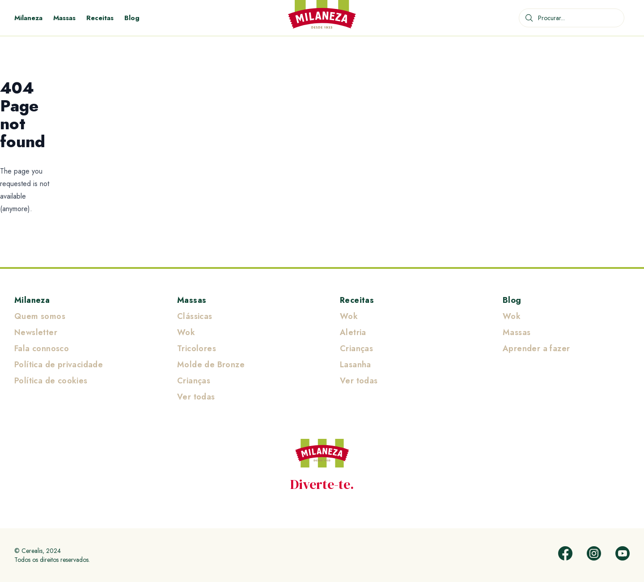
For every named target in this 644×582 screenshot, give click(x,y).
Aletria (353, 332)
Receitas (100, 18)
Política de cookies (51, 381)
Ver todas (196, 397)
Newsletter (35, 332)
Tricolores (196, 348)
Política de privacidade (58, 364)
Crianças (193, 381)
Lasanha (355, 364)
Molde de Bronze (211, 364)
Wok (186, 332)
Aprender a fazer (536, 348)
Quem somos (39, 316)
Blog (132, 18)
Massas (64, 18)
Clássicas (194, 316)
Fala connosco (41, 348)
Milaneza (28, 18)
